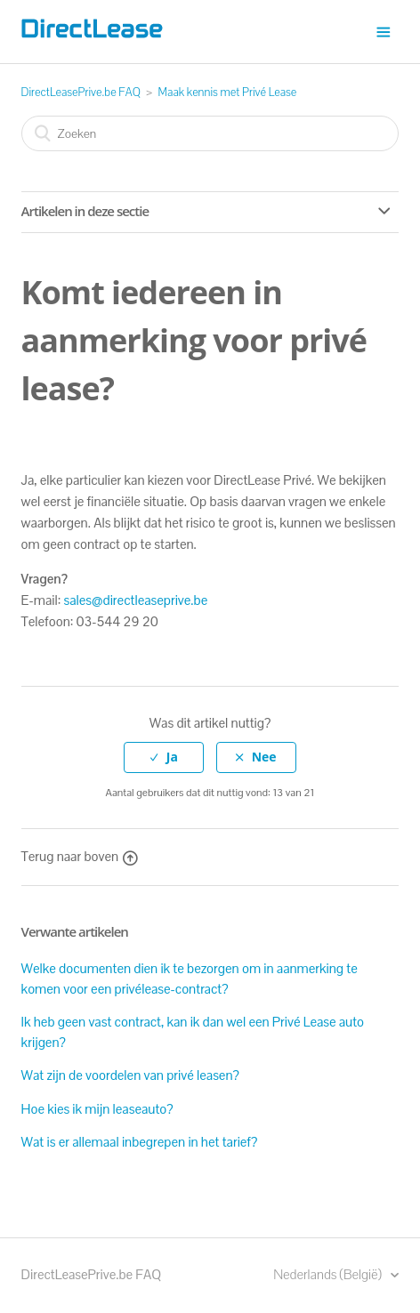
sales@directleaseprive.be (136, 600)
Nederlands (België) (328, 1274)
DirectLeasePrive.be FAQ (81, 92)
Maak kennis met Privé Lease (227, 92)
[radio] (164, 757)
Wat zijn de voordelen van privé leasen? (130, 1075)
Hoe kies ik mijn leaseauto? (97, 1108)
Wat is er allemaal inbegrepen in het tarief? (139, 1141)
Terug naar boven (79, 856)
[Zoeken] (210, 133)
